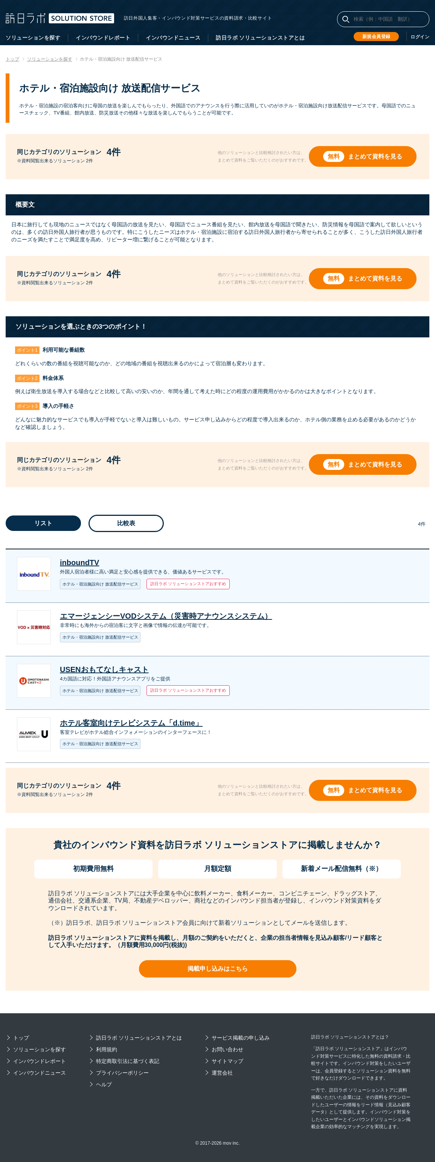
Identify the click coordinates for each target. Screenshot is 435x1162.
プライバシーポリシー (122, 1073)
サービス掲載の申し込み (241, 1038)
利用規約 (106, 1049)
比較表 (126, 523)
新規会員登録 (376, 36)
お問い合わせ (227, 1049)
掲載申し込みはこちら (218, 968)
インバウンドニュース (173, 38)
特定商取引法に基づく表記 (127, 1061)
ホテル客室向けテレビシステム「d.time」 (131, 723)
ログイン (420, 37)
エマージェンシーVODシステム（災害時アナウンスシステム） (166, 616)
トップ (21, 1038)
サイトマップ (227, 1061)
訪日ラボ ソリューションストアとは (260, 38)
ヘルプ (104, 1084)
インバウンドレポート (103, 38)
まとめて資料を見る (376, 156)
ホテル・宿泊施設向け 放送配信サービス (100, 584)
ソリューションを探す (33, 38)
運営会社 (222, 1073)
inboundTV (79, 562)
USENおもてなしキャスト (104, 669)
